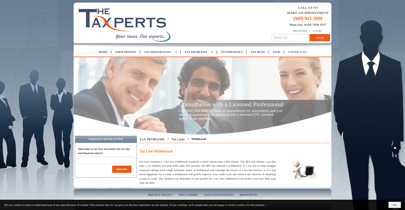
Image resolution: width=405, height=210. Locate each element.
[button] (160, 52)
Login (317, 30)
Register (300, 30)
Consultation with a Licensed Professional (231, 104)
